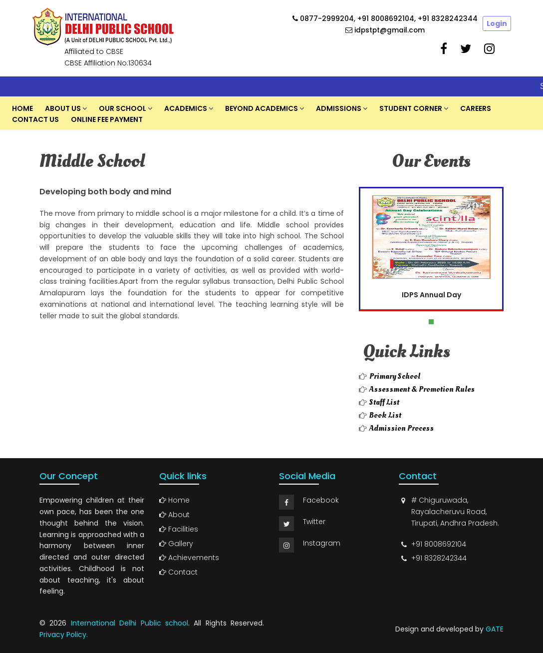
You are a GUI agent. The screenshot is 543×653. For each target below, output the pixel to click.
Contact (178, 572)
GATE (495, 629)
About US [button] (63, 108)
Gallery (176, 544)
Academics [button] (185, 108)
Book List (385, 415)
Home (22, 108)
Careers (475, 108)
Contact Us (35, 119)
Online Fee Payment (107, 119)
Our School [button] (122, 108)
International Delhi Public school (129, 623)
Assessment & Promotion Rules (422, 389)
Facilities (178, 529)
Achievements (189, 558)
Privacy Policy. (63, 635)
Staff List (384, 402)
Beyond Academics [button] (261, 108)
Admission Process (401, 428)
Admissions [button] (338, 108)
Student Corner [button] (410, 108)
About (174, 515)
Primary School (394, 376)
